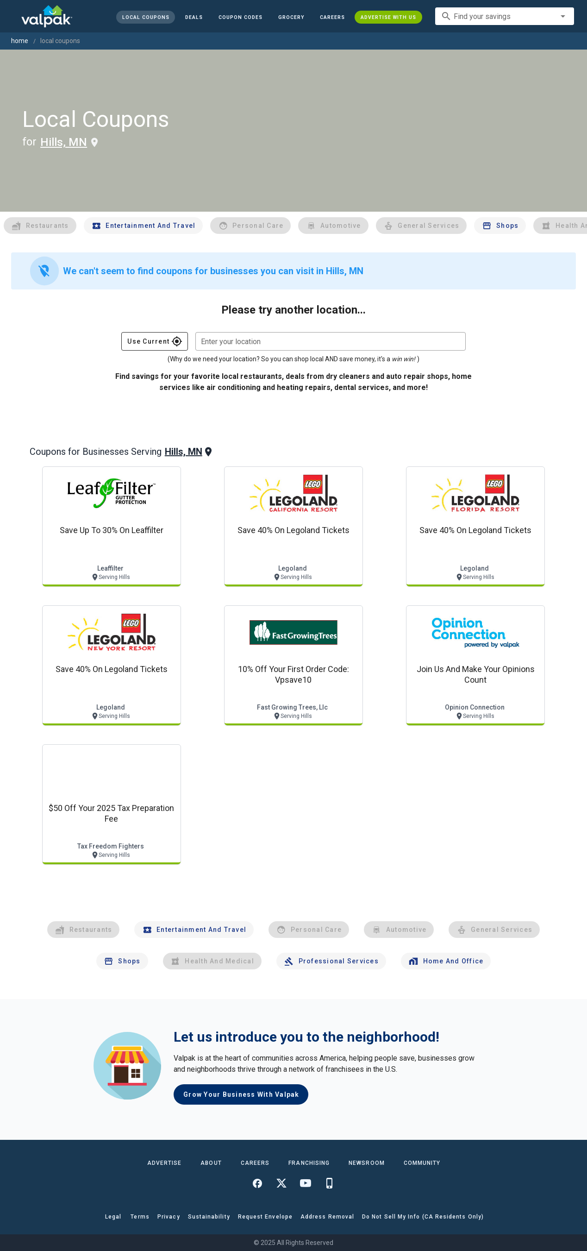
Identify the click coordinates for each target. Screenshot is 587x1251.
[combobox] (504, 16)
